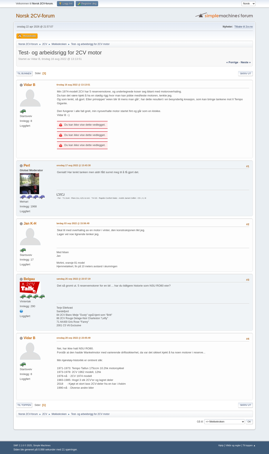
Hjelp (221, 445)
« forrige (232, 62)
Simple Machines (41, 445)
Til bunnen (24, 73)
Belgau (29, 279)
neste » (246, 62)
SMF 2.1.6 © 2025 (22, 445)
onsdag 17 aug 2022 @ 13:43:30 (74, 165)
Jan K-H (30, 223)
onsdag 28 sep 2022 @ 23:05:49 (74, 338)
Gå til (200, 421)
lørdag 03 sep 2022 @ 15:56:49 (73, 223)
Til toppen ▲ (249, 445)
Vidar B (29, 85)
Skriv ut (245, 73)
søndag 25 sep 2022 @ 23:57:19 (74, 279)
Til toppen (24, 405)
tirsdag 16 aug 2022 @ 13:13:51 (73, 84)
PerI (27, 165)
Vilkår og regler (233, 445)
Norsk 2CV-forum (35, 15)
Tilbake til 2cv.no (243, 26)
